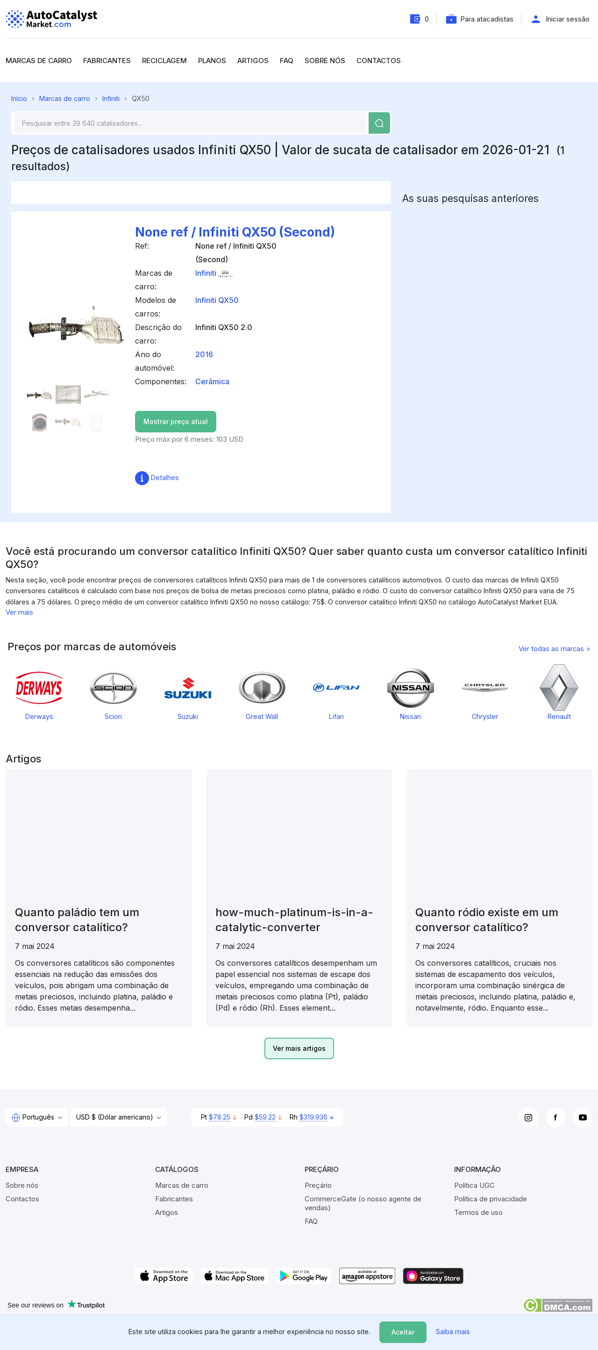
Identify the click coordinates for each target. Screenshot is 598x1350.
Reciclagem (164, 60)
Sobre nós (325, 60)
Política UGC (474, 1185)
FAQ (286, 60)
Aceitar (403, 1332)
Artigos (253, 60)
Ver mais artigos (299, 1048)
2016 (204, 354)
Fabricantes (107, 60)
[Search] (190, 123)
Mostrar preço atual (175, 421)
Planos (212, 60)
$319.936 (313, 1117)
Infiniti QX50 (217, 300)
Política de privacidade (490, 1198)
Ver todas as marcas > (555, 649)
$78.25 (219, 1117)
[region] (299, 576)
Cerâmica (212, 381)
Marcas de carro (39, 60)
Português (33, 1117)
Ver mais (19, 612)
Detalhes (157, 477)
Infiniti (111, 98)
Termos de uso (478, 1212)
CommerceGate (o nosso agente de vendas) (363, 1203)
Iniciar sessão (568, 18)
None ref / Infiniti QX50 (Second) (235, 232)
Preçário (318, 1185)
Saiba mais (453, 1332)
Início (19, 98)
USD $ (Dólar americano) (115, 1117)
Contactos (378, 60)
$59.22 (265, 1117)
